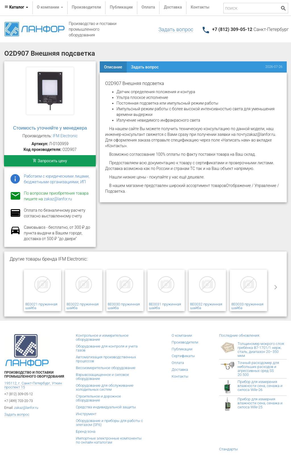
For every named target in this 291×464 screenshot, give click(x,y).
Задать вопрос (176, 29)
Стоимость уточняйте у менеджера (50, 128)
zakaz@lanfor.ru (58, 199)
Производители (86, 7)
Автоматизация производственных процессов (106, 359)
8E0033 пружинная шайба (247, 306)
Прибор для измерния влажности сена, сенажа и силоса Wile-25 (260, 403)
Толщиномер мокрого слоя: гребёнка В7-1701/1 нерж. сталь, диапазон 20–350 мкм (261, 350)
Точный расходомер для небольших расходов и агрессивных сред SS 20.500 (258, 369)
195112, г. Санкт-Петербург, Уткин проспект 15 (33, 385)
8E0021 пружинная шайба (41, 306)
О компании (182, 335)
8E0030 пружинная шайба (124, 306)
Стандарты (228, 449)
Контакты (200, 7)
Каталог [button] (16, 7)
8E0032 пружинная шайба (206, 306)
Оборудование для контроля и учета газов (107, 348)
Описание (113, 67)
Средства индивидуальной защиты (106, 407)
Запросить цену (50, 161)
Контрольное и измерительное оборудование (102, 337)
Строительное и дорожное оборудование (98, 398)
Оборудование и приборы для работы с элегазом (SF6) (109, 423)
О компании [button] (50, 7)
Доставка (173, 7)
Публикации (121, 7)
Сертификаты (183, 356)
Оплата (148, 7)
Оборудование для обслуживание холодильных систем (104, 387)
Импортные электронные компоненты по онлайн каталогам (109, 440)
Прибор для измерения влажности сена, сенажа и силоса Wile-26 (260, 386)
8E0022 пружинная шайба (82, 306)
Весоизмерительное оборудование (105, 368)
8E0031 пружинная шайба (165, 306)
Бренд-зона (85, 431)
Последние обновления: (239, 335)
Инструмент (86, 414)
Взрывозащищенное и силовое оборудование (102, 377)
